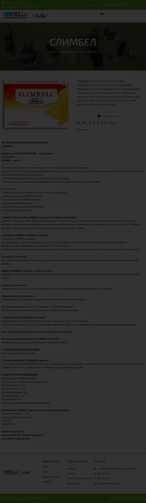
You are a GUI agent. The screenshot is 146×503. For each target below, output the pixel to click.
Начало (53, 51)
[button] (113, 4)
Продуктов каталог (71, 51)
